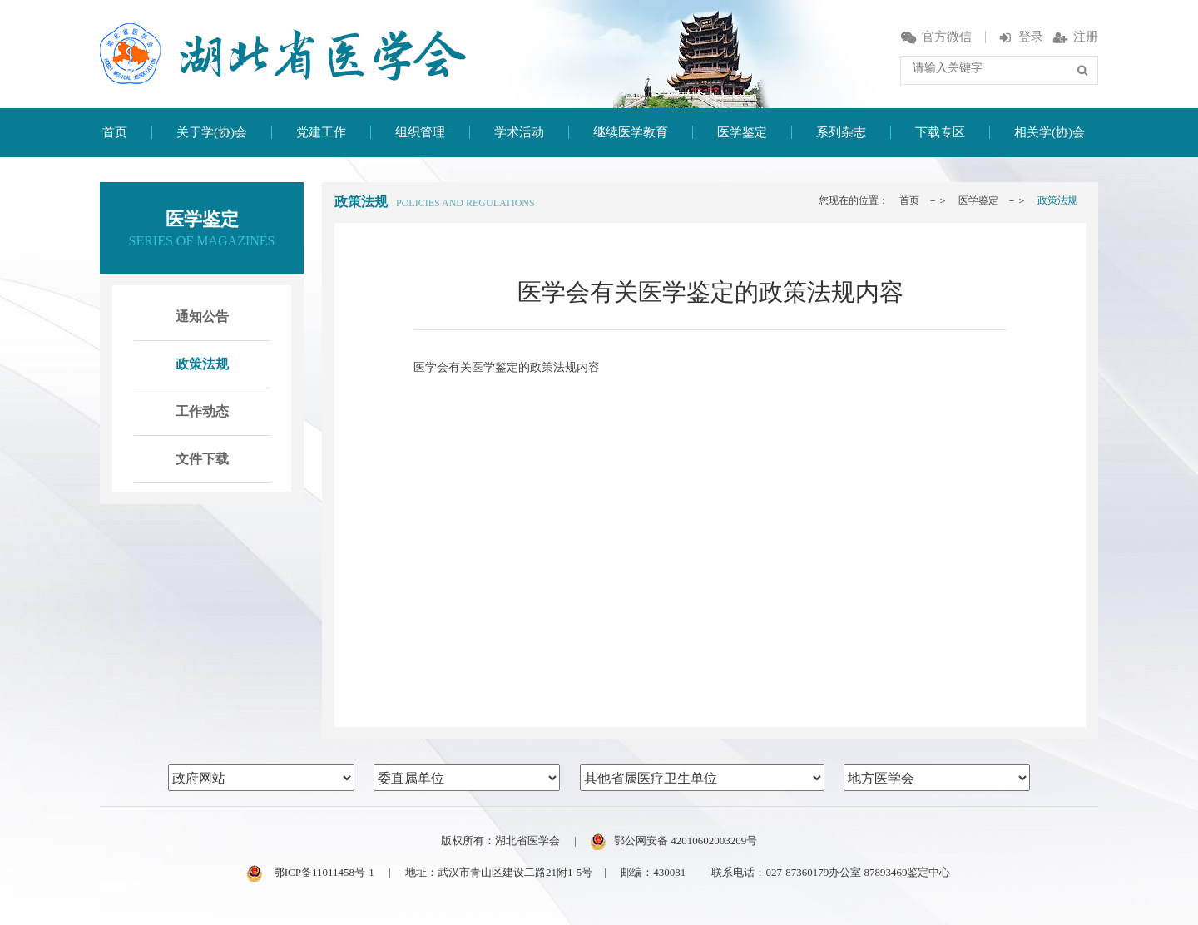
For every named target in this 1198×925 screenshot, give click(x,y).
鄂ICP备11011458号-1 (310, 872)
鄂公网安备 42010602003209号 (674, 840)
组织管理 (420, 132)
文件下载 (202, 459)
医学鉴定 (742, 132)
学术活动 (519, 132)
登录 (1020, 36)
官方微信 (936, 36)
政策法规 (202, 364)
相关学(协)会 (1049, 132)
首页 (114, 132)
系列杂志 (841, 132)
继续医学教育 (630, 132)
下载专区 (940, 132)
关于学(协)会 (211, 132)
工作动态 (202, 411)
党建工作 (321, 132)
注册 (1075, 36)
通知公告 (202, 316)
